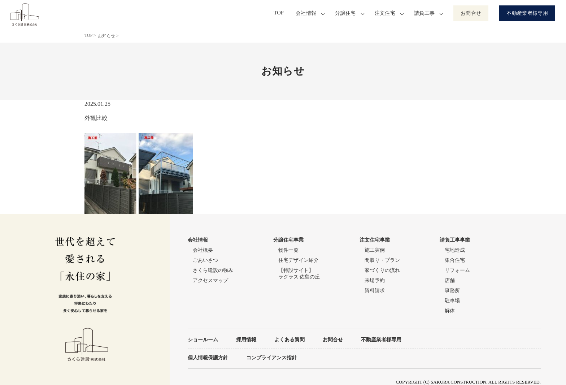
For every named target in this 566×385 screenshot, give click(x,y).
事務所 (452, 290)
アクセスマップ (210, 280)
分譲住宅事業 (288, 240)
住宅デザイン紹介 (298, 260)
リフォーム (457, 270)
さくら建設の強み (213, 270)
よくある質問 (289, 339)
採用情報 (246, 339)
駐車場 (452, 300)
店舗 (450, 280)
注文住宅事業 (375, 240)
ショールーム (203, 339)
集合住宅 (455, 260)
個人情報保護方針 (208, 357)
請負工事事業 (455, 240)
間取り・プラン (382, 260)
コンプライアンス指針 (271, 357)
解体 (450, 310)
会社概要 (203, 250)
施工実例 (375, 250)
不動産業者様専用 (527, 13)
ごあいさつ (205, 260)
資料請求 (375, 290)
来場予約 (375, 280)
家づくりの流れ (382, 270)
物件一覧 (288, 250)
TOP (280, 13)
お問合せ (471, 13)
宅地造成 (455, 250)
